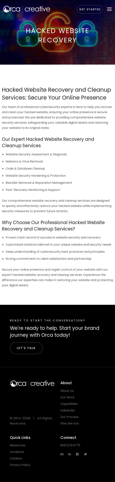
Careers (16, 458)
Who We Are (69, 423)
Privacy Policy (20, 465)
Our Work (67, 397)
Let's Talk (26, 348)
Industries (67, 410)
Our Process (69, 417)
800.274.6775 (70, 445)
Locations (17, 452)
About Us (67, 391)
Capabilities (69, 404)
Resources (17, 445)
